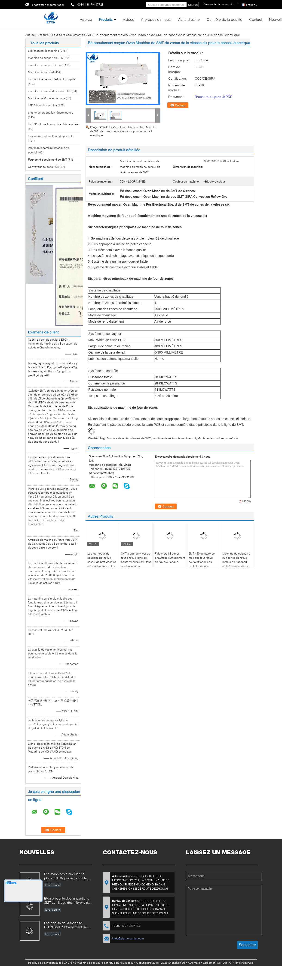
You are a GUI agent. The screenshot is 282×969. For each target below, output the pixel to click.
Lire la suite (52, 885)
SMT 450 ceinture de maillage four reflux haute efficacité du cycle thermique (202, 560)
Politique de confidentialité (44, 962)
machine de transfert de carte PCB (49, 91)
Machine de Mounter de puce (46, 98)
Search (193, 4)
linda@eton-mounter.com (48, 4)
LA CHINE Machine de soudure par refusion (91, 962)
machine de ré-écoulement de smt (174, 438)
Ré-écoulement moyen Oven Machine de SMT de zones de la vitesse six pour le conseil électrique (123, 131)
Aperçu (86, 19)
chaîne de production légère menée (50, 112)
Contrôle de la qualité (224, 19)
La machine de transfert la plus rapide (52, 79)
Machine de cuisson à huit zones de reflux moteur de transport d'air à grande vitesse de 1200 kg (236, 562)
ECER (150, 967)
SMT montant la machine (43, 50)
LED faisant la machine (42, 105)
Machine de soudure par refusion (218, 438)
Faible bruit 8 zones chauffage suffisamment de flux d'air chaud (170, 558)
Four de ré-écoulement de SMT (71, 34)
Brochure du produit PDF (213, 97)
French (252, 5)
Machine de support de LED (45, 58)
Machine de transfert (41, 72)
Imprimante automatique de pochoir (50, 136)
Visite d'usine (189, 19)
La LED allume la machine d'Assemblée (53, 124)
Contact (255, 19)
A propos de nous (156, 19)
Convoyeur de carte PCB (43, 166)
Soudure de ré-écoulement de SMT (129, 438)
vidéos (128, 19)
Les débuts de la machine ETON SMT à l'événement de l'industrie (65, 925)
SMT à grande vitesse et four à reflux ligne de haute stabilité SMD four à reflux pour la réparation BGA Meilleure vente (136, 564)
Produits (106, 19)
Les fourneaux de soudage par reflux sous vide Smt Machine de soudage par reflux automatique (101, 562)
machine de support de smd (45, 65)
